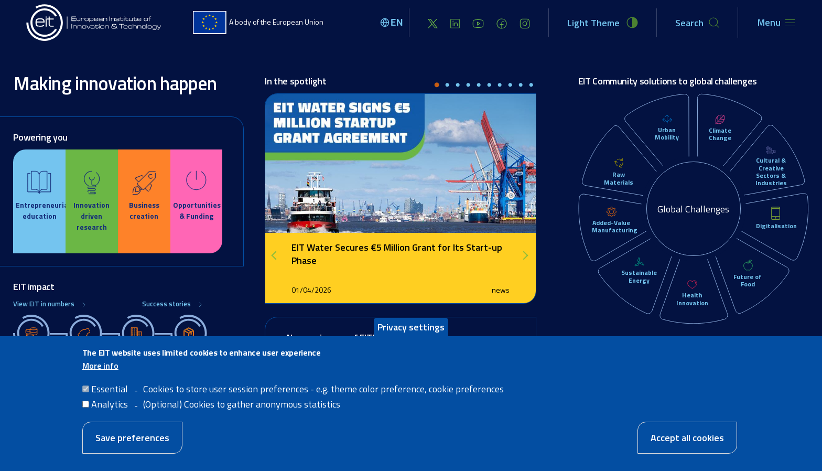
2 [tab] (447, 85)
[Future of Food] (748, 266)
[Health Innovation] (692, 285)
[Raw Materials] (618, 164)
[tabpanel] (400, 198)
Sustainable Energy (639, 276)
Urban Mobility (667, 133)
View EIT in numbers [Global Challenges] (43, 304)
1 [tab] (436, 85)
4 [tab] (468, 85)
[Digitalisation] (776, 214)
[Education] (39, 195)
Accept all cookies (687, 438)
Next (526, 255)
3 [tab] (457, 85)
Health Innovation (692, 298)
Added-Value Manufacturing (614, 226)
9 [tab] (520, 85)
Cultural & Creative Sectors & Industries (771, 171)
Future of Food (747, 280)
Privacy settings (411, 327)
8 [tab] (510, 85)
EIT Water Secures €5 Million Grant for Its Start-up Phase (396, 253)
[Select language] (393, 22)
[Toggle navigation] (776, 22)
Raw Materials (618, 178)
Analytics (109, 404)
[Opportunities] (196, 195)
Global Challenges (693, 209)
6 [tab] (489, 85)
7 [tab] (499, 85)
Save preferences (132, 438)
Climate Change (720, 134)
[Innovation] (92, 201)
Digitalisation (776, 226)
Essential (109, 389)
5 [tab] (478, 85)
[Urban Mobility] (667, 119)
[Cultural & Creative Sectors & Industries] (771, 151)
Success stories (166, 304)
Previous (278, 255)
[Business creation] (144, 195)
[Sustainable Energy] (639, 262)
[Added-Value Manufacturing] (611, 212)
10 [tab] (531, 85)
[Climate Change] (720, 120)
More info (100, 365)
